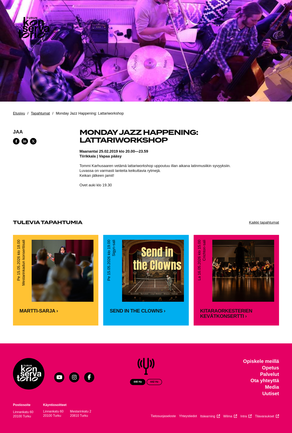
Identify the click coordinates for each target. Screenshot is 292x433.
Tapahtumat (40, 113)
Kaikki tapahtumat (264, 222)
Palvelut (269, 374)
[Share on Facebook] (16, 141)
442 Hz (154, 381)
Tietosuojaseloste (163, 416)
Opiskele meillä (261, 361)
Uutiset (270, 393)
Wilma (227, 416)
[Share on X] (33, 141)
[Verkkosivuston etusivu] (33, 28)
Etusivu (19, 113)
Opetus (270, 367)
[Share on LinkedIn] (24, 141)
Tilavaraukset (264, 416)
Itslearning (207, 416)
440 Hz (138, 381)
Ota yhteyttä (264, 380)
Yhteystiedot (188, 416)
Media (272, 387)
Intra (243, 416)
